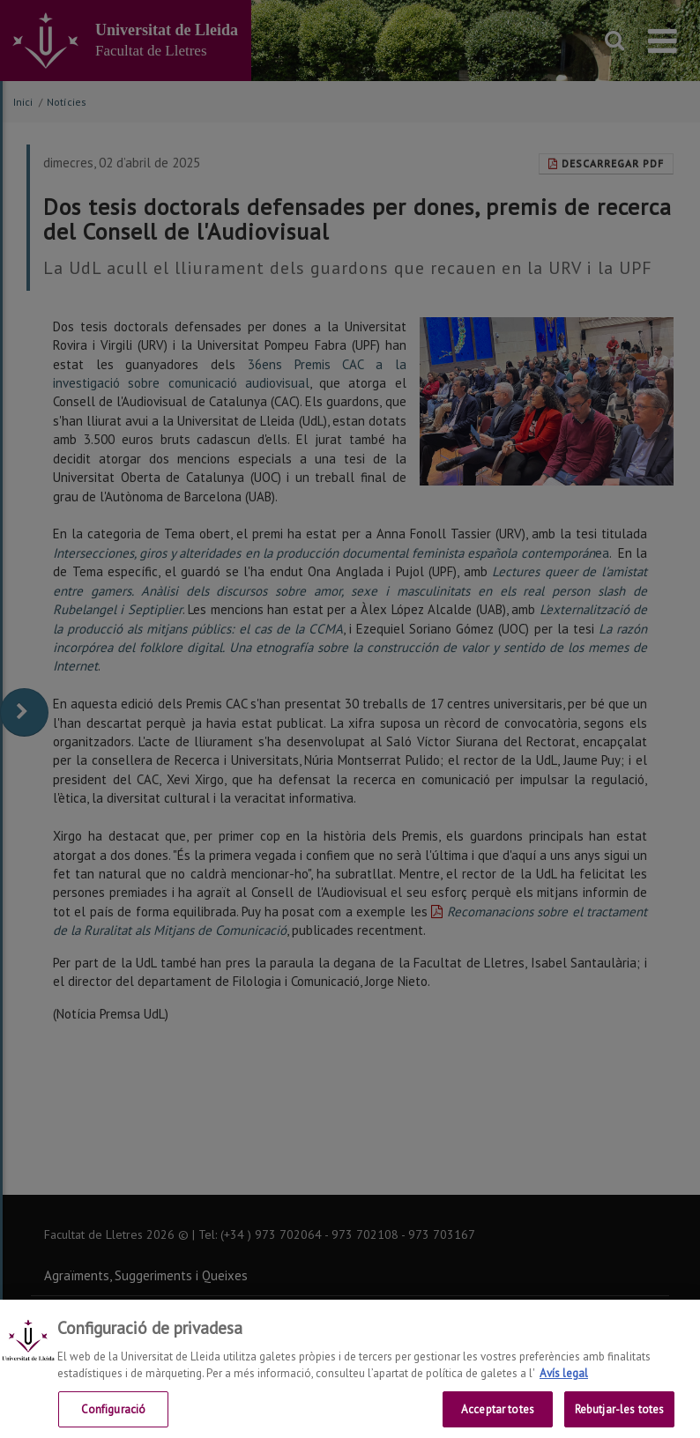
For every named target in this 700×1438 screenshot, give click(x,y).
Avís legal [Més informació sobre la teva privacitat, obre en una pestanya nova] (564, 1386)
